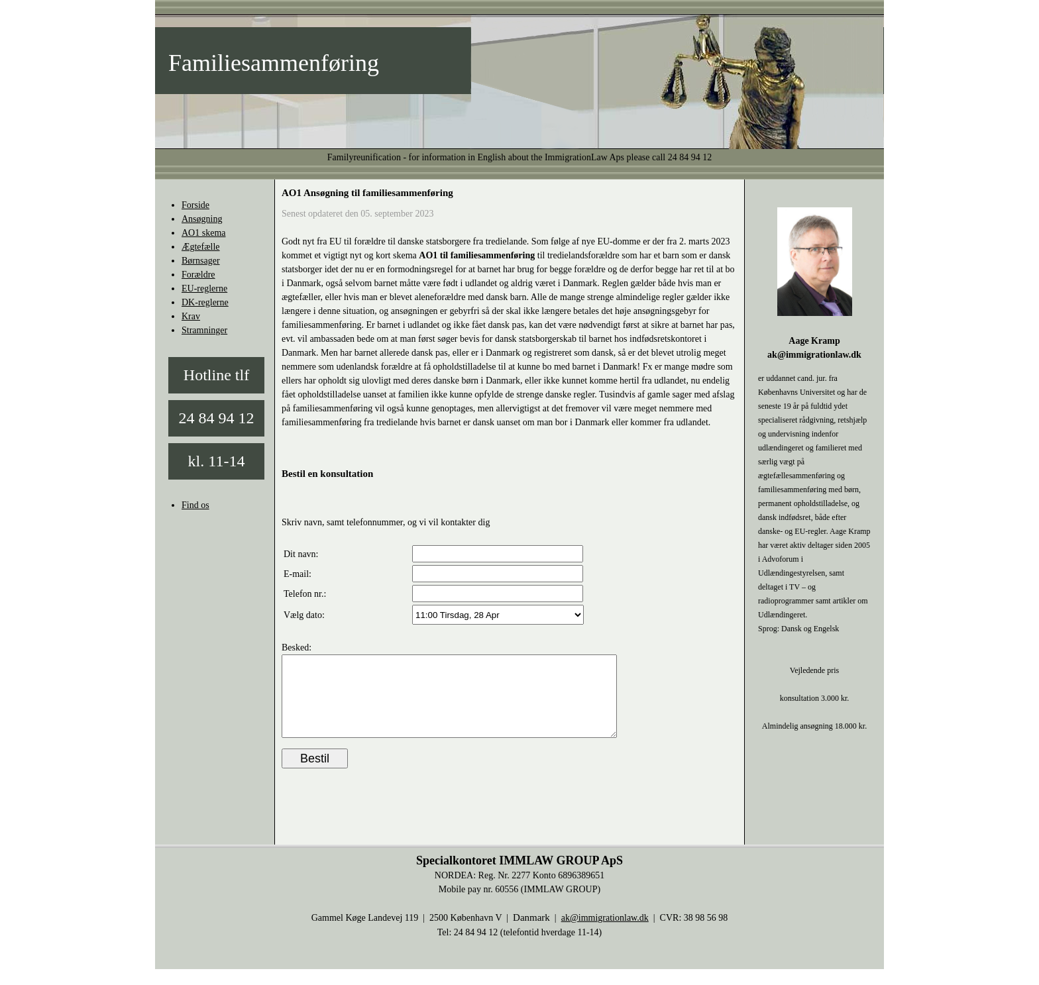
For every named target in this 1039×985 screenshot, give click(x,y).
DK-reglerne (205, 302)
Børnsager (201, 261)
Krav (191, 316)
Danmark (531, 933)
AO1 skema (204, 233)
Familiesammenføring (273, 63)
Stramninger (204, 330)
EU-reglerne (204, 288)
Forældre (198, 275)
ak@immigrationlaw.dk (605, 934)
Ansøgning (202, 219)
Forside (195, 205)
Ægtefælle (201, 247)
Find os (195, 505)
